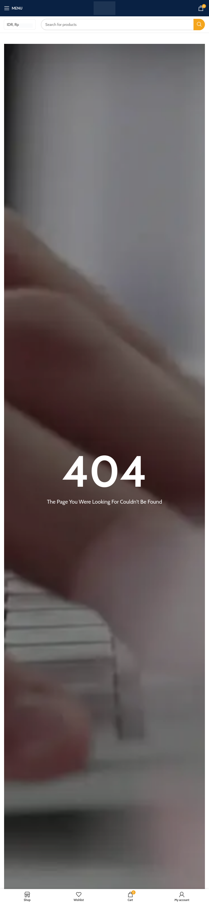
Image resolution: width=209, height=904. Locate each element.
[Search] (123, 24)
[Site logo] (104, 7)
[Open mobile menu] (13, 8)
